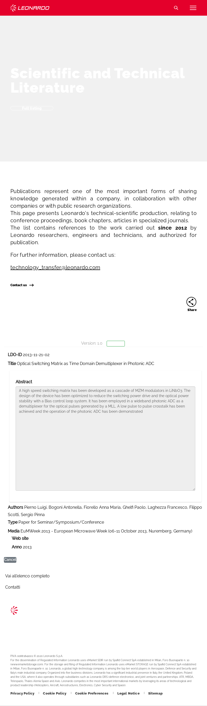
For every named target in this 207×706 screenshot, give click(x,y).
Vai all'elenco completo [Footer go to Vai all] (27, 575)
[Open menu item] (192, 7)
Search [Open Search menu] (176, 7)
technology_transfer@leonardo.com (55, 267)
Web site (20, 538)
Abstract (24, 381)
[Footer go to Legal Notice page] (128, 693)
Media (14, 531)
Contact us (22, 285)
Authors (15, 507)
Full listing (32, 108)
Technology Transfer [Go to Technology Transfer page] (29, 7)
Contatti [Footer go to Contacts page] (12, 587)
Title (12, 363)
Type (12, 522)
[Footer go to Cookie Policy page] (55, 693)
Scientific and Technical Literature (97, 80)
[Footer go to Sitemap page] (155, 693)
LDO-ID (15, 354)
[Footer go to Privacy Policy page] (22, 693)
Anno (17, 547)
